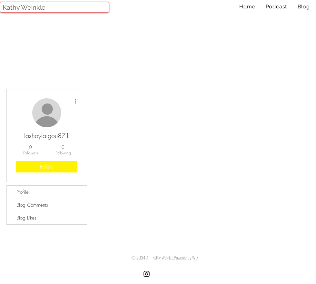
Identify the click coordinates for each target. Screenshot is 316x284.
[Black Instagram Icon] (147, 274)
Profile (22, 192)
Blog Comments (32, 205)
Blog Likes (26, 218)
